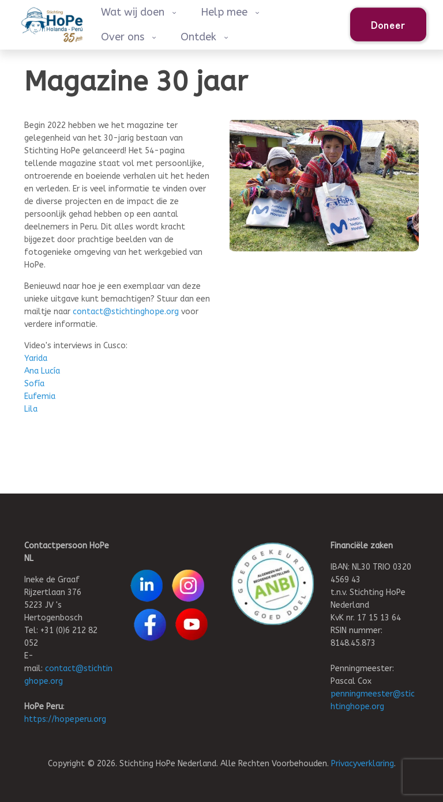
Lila (30, 409)
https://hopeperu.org (65, 719)
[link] (272, 584)
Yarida (35, 358)
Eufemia (39, 396)
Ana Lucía (42, 371)
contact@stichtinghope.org (126, 312)
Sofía (34, 384)
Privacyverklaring (362, 764)
